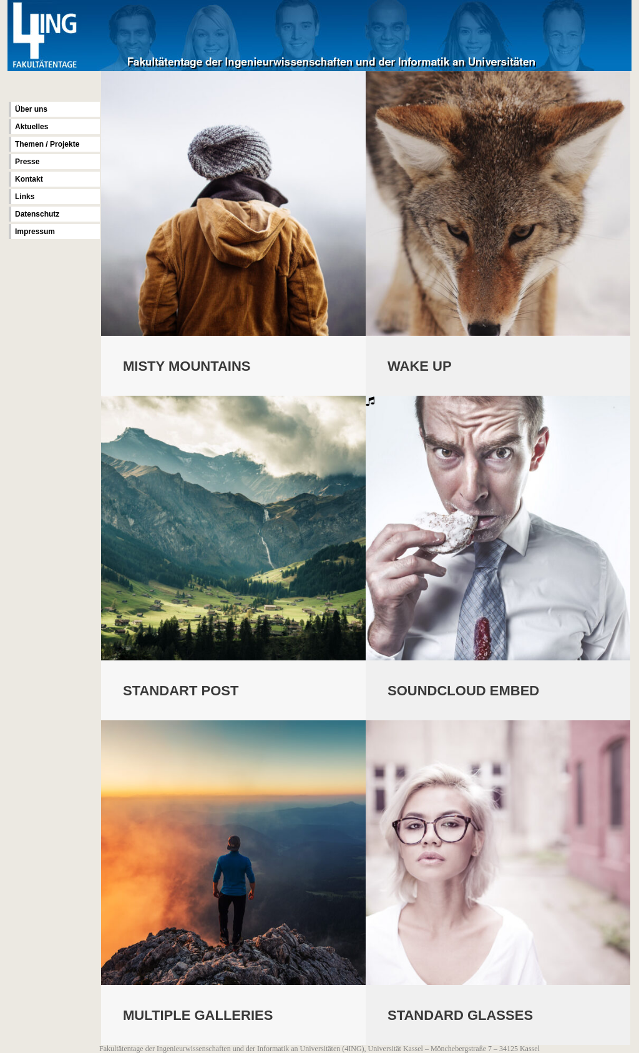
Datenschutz (37, 214)
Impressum (35, 231)
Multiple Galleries (198, 1018)
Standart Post (180, 692)
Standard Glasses (460, 1018)
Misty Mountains (187, 366)
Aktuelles (31, 126)
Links (24, 196)
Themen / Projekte (47, 144)
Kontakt (29, 179)
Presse (27, 161)
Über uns (31, 109)
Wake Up (420, 366)
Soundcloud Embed (463, 692)
